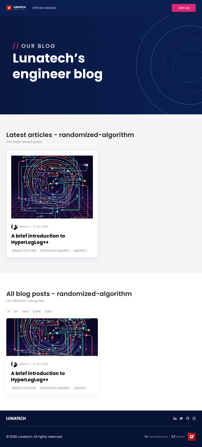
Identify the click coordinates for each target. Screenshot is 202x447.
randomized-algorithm (55, 250)
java (25, 311)
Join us (183, 8)
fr (9, 311)
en (16, 311)
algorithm (80, 250)
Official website (44, 8)
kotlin (48, 311)
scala (36, 311)
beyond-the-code (24, 250)
